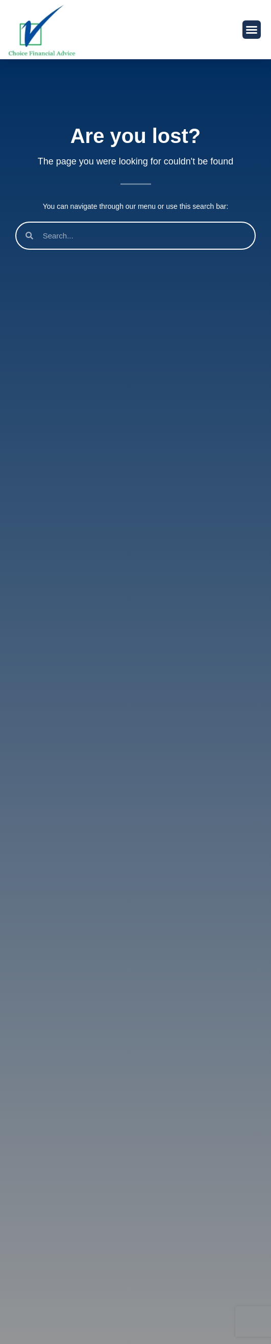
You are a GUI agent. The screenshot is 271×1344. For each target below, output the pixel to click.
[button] (251, 29)
